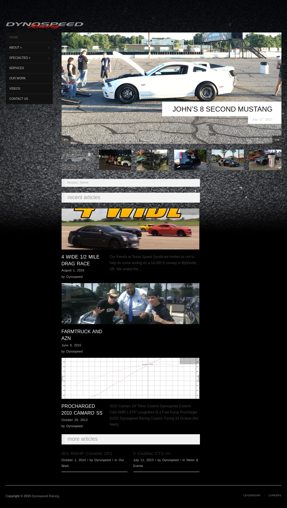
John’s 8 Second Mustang (223, 109)
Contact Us (18, 98)
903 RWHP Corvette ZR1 (87, 453)
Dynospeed (74, 276)
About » (15, 47)
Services (16, 68)
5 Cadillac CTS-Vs (152, 453)
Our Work (17, 78)
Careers (274, 495)
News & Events (185, 286)
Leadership (251, 495)
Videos (15, 88)
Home (13, 37)
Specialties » (19, 57)
